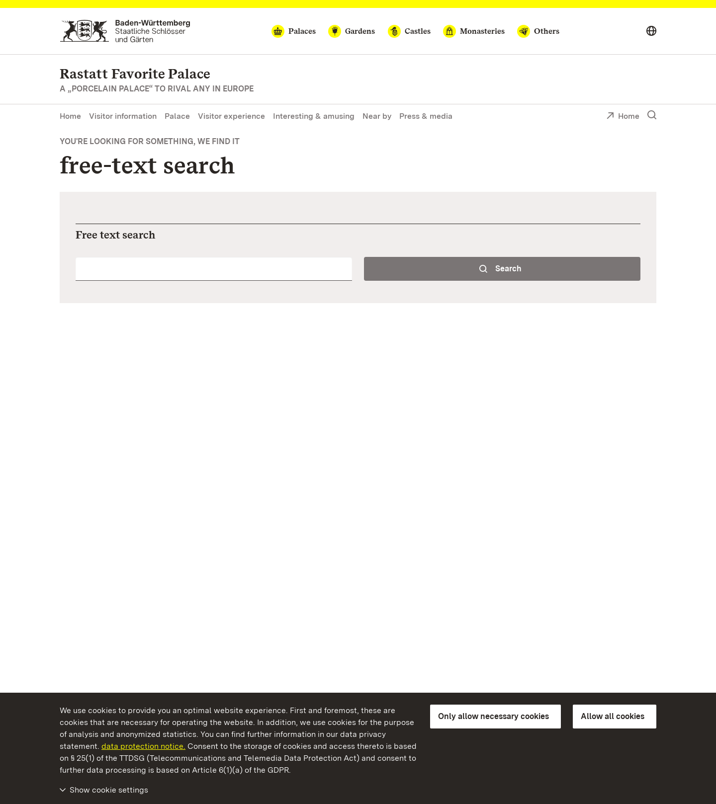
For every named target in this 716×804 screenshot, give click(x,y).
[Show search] (651, 115)
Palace (177, 116)
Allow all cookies (612, 716)
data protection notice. (143, 746)
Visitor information (123, 116)
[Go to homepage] (125, 31)
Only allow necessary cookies (493, 716)
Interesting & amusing (314, 116)
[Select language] (651, 31)
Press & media (425, 116)
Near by (376, 116)
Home (70, 116)
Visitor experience (231, 116)
